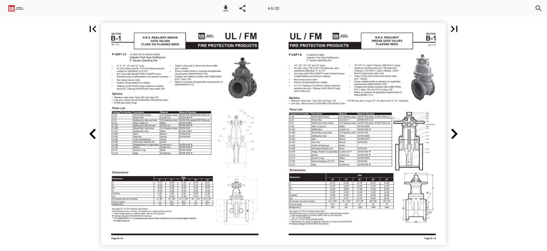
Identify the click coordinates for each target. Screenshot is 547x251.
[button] (225, 8)
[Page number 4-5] (273, 8)
